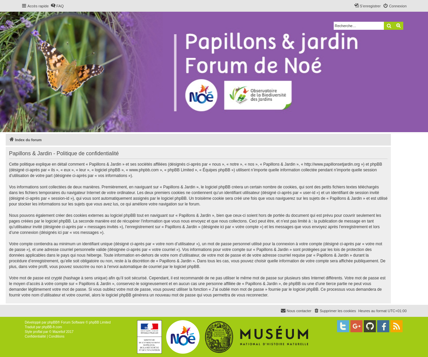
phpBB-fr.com (52, 327)
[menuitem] (57, 6)
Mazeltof (58, 332)
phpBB (52, 322)
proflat (37, 332)
